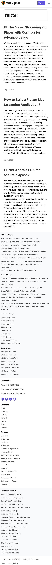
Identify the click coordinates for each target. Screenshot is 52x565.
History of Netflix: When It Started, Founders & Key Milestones (23, 294)
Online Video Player (8, 317)
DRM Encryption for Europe (10, 536)
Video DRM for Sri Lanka (9, 530)
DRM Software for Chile (9, 549)
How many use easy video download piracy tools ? (19, 238)
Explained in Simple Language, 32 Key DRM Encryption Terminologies (20, 265)
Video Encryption (7, 321)
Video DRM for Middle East (10, 533)
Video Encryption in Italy (10, 514)
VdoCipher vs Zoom (8, 361)
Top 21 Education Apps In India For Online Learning (19, 255)
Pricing (3, 421)
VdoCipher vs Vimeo (8, 352)
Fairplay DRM (5, 334)
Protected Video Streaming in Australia (15, 523)
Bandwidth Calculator (8, 471)
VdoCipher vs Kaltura (8, 371)
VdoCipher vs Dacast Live (10, 368)
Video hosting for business (11, 343)
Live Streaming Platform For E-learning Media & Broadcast (22, 261)
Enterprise (4, 436)
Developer (4, 442)
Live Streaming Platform (9, 449)
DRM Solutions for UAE (9, 546)
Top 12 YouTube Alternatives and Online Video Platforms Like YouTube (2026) (23, 283)
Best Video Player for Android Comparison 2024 (18, 270)
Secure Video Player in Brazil (11, 501)
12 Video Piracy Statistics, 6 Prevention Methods (19, 245)
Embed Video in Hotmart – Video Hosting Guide (18, 291)
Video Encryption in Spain (10, 511)
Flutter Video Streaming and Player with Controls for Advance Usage (25, 32)
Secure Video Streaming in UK (12, 504)
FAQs (3, 424)
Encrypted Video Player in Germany (14, 527)
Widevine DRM (6, 330)
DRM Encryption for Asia (9, 540)
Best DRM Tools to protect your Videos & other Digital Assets (23, 288)
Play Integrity (6, 484)
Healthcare (5, 445)
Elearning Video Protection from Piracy (15, 248)
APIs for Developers (8, 462)
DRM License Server (8, 478)
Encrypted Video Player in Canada (13, 520)
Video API (4, 468)
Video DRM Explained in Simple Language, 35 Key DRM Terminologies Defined (21, 298)
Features (4, 415)
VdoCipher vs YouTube (9, 358)
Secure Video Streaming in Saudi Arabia (15, 507)
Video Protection (7, 324)
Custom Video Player (8, 481)
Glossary (4, 411)
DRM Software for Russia (10, 553)
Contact (4, 428)
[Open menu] (49, 3)
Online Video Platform (9, 340)
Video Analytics (6, 452)
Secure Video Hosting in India (11, 498)
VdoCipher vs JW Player (9, 364)
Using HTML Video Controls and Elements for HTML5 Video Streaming (22, 308)
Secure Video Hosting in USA (11, 494)
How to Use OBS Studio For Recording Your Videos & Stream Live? (25, 303)
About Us (4, 418)
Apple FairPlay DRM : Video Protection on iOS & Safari (20, 242)
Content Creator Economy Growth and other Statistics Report (23, 251)
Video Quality (6, 337)
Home (3, 408)
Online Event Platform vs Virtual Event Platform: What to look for (24, 278)
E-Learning (5, 439)
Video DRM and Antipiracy (10, 458)
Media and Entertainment (10, 455)
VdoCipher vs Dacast (8, 355)
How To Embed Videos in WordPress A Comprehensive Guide (23, 258)
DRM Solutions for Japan (10, 543)
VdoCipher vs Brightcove (10, 374)
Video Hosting (6, 327)
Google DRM (5, 474)
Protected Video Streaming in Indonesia (15, 517)
